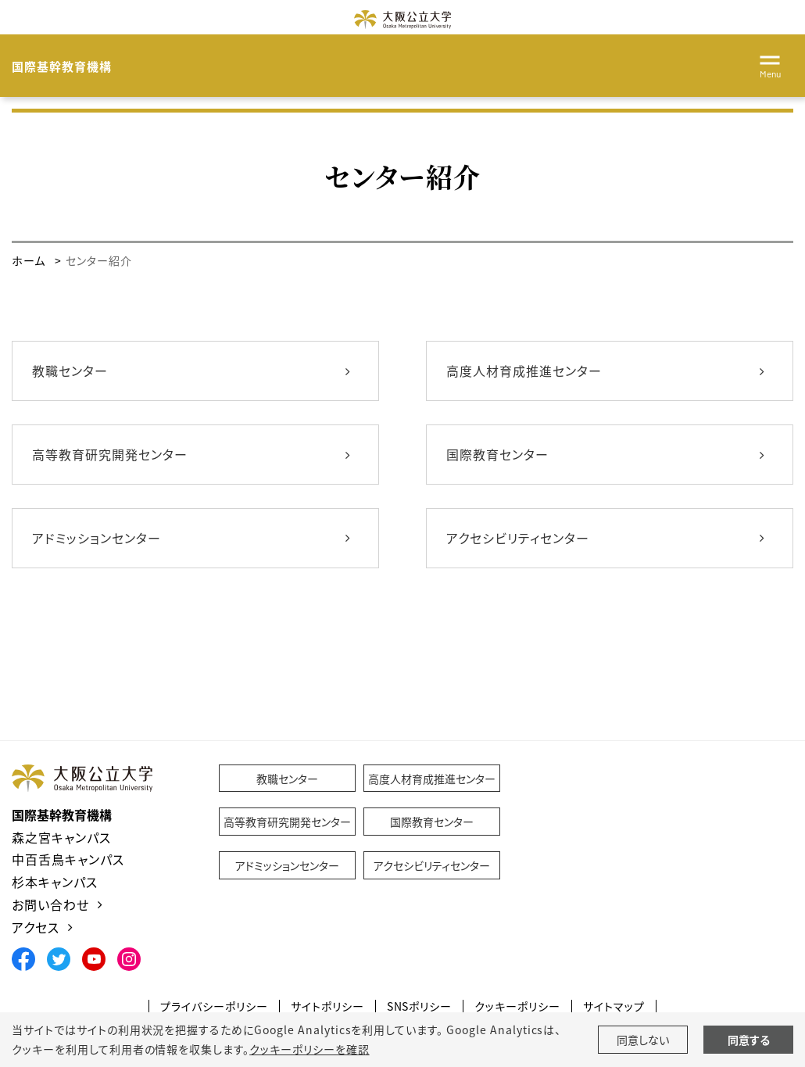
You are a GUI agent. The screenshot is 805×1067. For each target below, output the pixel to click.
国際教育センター (497, 454)
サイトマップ (614, 1006)
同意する (749, 1039)
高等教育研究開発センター (110, 454)
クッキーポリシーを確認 (309, 1049)
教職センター (70, 370)
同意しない (643, 1039)
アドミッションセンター (96, 537)
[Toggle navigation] (769, 64)
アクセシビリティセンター (517, 537)
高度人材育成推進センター (524, 370)
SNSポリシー (420, 1006)
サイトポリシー (327, 1006)
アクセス (35, 927)
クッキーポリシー (517, 1006)
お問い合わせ (50, 904)
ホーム (28, 260)
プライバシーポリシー (214, 1006)
